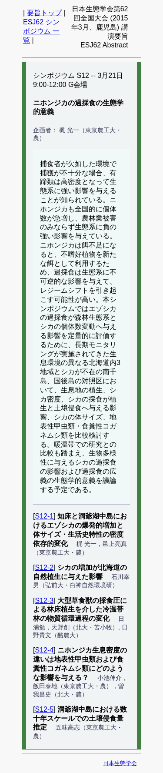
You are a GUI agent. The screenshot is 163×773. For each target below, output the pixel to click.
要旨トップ (44, 13)
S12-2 (44, 567)
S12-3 (44, 600)
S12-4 (44, 650)
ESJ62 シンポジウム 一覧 (41, 31)
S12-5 (44, 709)
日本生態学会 (120, 763)
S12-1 (44, 516)
